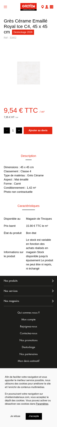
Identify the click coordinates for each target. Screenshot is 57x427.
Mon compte (46, 7)
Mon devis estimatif (28, 361)
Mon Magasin (42, 7)
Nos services (11, 291)
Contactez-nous (28, 333)
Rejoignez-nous (28, 326)
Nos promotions (28, 340)
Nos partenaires (28, 354)
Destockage (28, 347)
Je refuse (15, 416)
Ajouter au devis (38, 130)
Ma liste (51, 7)
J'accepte (34, 416)
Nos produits (11, 281)
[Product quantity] (13, 131)
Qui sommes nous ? (28, 312)
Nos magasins (11, 301)
